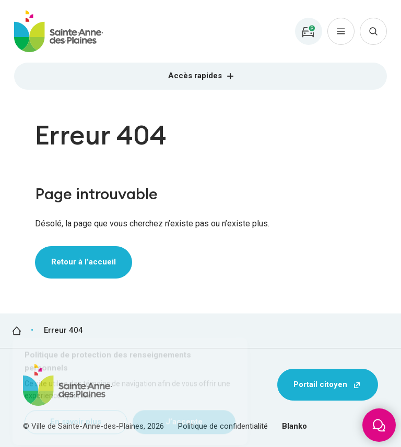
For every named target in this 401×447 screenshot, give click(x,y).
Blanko (294, 426)
